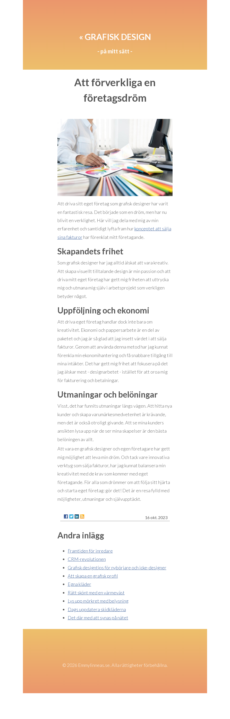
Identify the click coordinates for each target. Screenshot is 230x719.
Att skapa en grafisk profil (93, 576)
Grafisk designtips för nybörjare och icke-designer (117, 567)
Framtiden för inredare (90, 551)
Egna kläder (79, 584)
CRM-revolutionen (87, 559)
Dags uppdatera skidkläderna (97, 609)
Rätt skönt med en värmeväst (96, 592)
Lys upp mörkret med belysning (98, 601)
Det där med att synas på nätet (98, 617)
